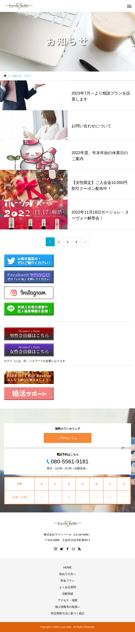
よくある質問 (67, 587)
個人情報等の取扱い (67, 606)
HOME (67, 567)
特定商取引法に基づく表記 (67, 613)
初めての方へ (67, 574)
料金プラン (68, 580)
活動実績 (67, 593)
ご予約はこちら (67, 438)
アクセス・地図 (67, 600)
